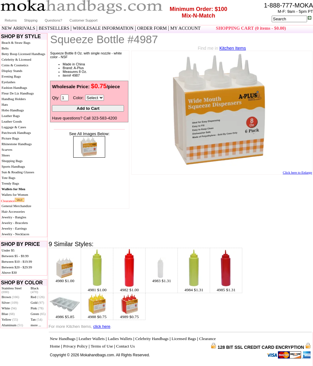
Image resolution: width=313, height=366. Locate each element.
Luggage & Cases (14, 127)
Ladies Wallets (120, 338)
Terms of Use (102, 346)
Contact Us (125, 346)
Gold (37, 302)
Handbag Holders (14, 99)
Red (37, 297)
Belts (5, 48)
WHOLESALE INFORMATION (103, 28)
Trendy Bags (10, 183)
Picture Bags (10, 138)
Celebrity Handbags (151, 338)
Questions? (53, 20)
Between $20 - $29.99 (17, 267)
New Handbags (62, 338)
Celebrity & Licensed (16, 59)
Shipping (31, 20)
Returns (11, 20)
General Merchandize (16, 206)
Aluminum (12, 325)
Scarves (7, 149)
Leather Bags (11, 116)
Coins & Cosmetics (15, 65)
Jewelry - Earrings (14, 228)
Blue (8, 314)
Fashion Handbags (14, 87)
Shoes (6, 155)
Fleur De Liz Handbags (18, 93)
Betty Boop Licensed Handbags (23, 54)
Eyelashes (8, 82)
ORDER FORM (152, 28)
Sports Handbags (13, 166)
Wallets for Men (13, 189)
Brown (10, 297)
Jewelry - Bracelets (15, 223)
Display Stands (12, 71)
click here (101, 326)
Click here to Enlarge (297, 172)
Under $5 (8, 250)
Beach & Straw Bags (16, 42)
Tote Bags (8, 178)
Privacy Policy (75, 346)
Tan (36, 319)
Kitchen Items (232, 48)
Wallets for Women (15, 194)
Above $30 (9, 272)
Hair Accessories (13, 211)
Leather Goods (12, 121)
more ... (36, 325)
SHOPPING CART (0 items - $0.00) (251, 28)
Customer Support (83, 20)
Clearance (8, 201)
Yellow (10, 319)
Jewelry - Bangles (14, 217)
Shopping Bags (12, 161)
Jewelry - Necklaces (15, 234)
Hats (5, 104)
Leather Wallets (92, 338)
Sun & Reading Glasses (18, 172)
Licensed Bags (184, 338)
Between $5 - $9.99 (15, 256)
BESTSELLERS (54, 28)
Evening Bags (11, 76)
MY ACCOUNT (185, 28)
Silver (10, 302)
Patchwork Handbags (16, 133)
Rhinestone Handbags (17, 144)
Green (38, 314)
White (9, 308)
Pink (37, 308)
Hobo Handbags (13, 110)
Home (55, 346)
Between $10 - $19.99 (17, 261)
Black (35, 290)
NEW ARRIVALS (18, 28)
